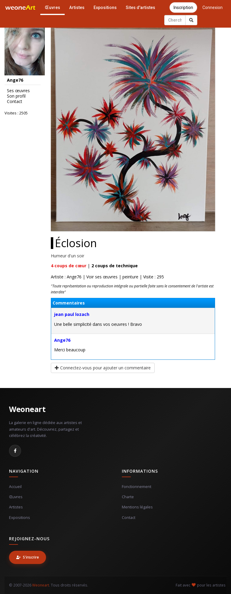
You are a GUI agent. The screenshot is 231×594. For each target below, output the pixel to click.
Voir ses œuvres (102, 277)
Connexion (212, 7)
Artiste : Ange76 (66, 277)
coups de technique (114, 265)
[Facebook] (15, 451)
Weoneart (27, 409)
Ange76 (62, 340)
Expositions (105, 7)
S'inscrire (27, 557)
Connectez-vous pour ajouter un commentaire (103, 368)
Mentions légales (137, 507)
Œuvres (52, 7)
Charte (128, 496)
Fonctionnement (136, 486)
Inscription (183, 7)
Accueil (15, 486)
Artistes (77, 7)
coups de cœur (68, 265)
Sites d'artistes (140, 7)
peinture (130, 277)
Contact (14, 101)
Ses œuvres (18, 90)
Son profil (16, 96)
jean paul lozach (71, 314)
